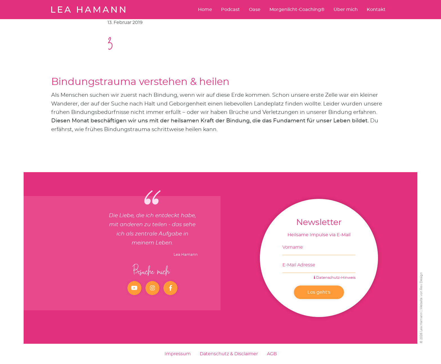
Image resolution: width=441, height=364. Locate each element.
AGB (272, 354)
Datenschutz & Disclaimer (229, 354)
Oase (254, 9)
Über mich (346, 9)
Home (205, 9)
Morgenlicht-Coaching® (297, 9)
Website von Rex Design (421, 291)
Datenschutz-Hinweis (335, 278)
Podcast (230, 9)
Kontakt (376, 9)
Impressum (178, 354)
